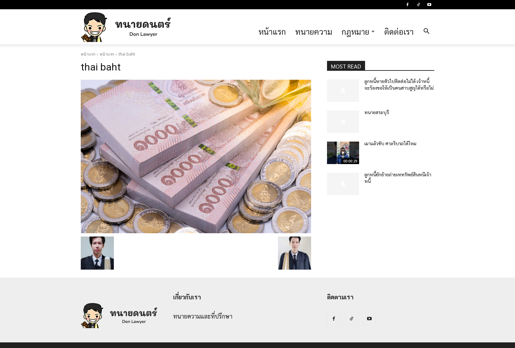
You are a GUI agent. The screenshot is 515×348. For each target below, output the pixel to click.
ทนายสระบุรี (376, 112)
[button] (426, 31)
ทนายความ (313, 31)
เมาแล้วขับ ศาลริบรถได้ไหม (390, 143)
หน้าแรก (272, 31)
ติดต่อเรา (399, 31)
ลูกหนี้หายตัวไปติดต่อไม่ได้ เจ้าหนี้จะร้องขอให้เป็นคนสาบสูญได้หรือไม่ (399, 84)
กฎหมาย (358, 31)
